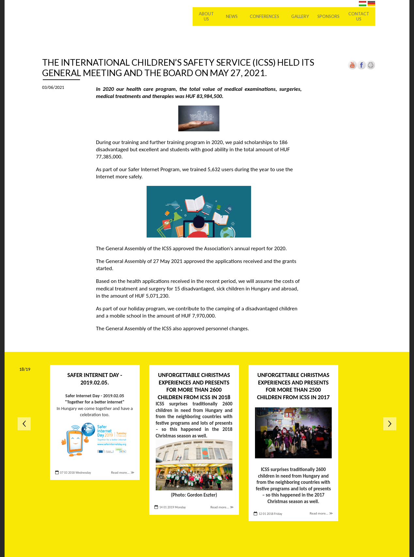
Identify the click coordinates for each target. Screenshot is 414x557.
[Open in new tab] (361, 68)
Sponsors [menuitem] (328, 16)
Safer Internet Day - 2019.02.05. (94, 378)
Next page (389, 423)
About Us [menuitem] (206, 16)
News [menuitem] (232, 16)
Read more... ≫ (122, 472)
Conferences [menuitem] (264, 16)
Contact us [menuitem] (358, 16)
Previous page (24, 423)
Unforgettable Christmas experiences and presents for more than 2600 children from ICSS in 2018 (194, 386)
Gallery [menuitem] (300, 16)
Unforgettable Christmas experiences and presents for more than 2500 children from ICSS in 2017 (293, 386)
